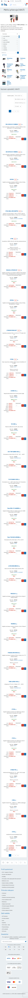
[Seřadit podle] (18, 95)
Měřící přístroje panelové (9, 83)
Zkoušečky (22, 69)
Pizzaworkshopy (5, 927)
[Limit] (18, 106)
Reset (4, 55)
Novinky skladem (5, 918)
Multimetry (22, 58)
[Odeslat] (18, 53)
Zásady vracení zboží (6, 904)
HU (14, 947)
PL (9, 949)
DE (23, 947)
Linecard (4, 895)
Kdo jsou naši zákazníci (6, 874)
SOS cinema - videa (6, 924)
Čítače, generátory (22, 64)
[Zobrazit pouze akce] (20, 103)
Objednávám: (18, 136)
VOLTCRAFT (16, 131)
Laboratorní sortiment (9, 76)
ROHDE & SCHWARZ (18, 218)
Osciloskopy (9, 58)
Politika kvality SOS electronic (8, 885)
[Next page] (18, 111)
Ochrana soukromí (5, 908)
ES (18, 949)
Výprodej (4, 922)
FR (23, 949)
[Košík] (26, 4)
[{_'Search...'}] (11, 5)
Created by (19, 993)
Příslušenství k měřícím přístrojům (23, 77)
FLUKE (15, 515)
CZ (9, 947)
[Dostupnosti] (20, 99)
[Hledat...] (16, 5)
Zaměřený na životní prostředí (8, 887)
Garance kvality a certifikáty (7, 883)
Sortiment (4, 893)
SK (5, 947)
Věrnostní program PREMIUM (8, 906)
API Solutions (5, 916)
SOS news (4, 931)
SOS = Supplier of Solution (7, 872)
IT (14, 949)
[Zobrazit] (25, 139)
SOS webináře (5, 929)
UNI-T (15, 187)
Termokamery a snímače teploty (10, 65)
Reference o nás (5, 880)
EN (18, 947)
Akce (3, 920)
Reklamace (4, 901)
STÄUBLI (16, 397)
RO (5, 949)
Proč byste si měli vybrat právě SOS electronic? (11, 878)
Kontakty (4, 876)
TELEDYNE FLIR (17, 458)
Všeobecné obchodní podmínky (8, 897)
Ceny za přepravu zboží (6, 899)
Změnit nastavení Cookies (7, 910)
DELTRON (16, 430)
